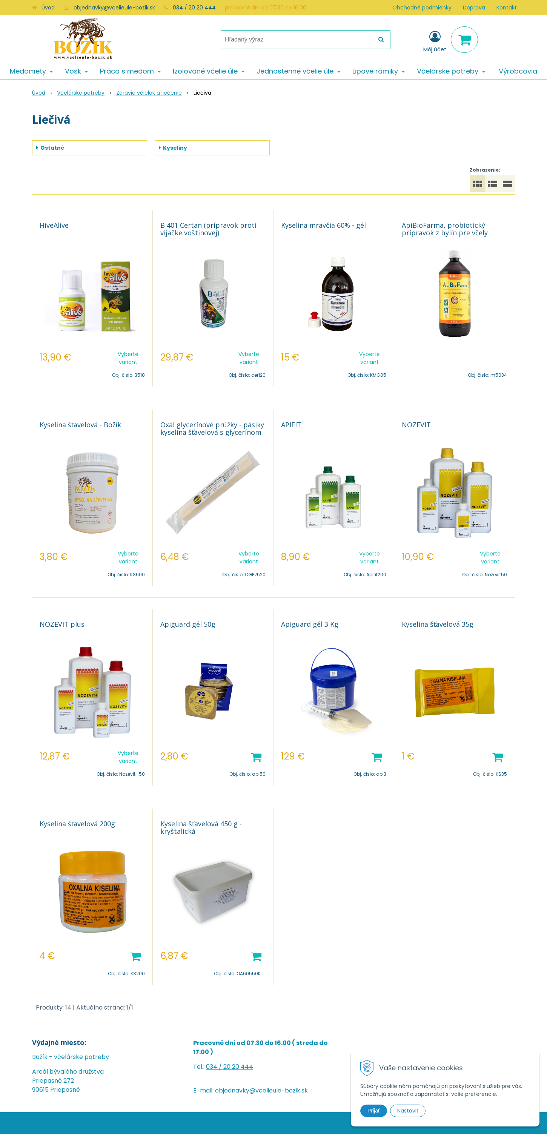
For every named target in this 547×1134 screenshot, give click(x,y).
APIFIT (291, 424)
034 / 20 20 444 (194, 7)
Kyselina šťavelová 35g (437, 624)
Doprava (474, 7)
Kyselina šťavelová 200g (77, 823)
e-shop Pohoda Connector (305, 1123)
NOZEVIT (416, 424)
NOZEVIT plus (62, 624)
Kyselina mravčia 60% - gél (323, 225)
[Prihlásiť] (434, 41)
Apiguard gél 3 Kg (309, 624)
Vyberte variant (128, 358)
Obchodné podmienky (422, 7)
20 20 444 (238, 1066)
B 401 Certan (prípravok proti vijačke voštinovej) (208, 229)
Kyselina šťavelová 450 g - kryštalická (201, 827)
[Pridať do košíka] (256, 756)
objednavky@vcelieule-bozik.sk (114, 7)
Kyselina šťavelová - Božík (80, 424)
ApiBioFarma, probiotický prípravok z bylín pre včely (445, 229)
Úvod (48, 7)
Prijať (373, 1111)
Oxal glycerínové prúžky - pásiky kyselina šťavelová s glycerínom (212, 428)
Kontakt (506, 7)
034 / (214, 1066)
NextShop (258, 1123)
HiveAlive (54, 225)
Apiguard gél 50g (187, 624)
